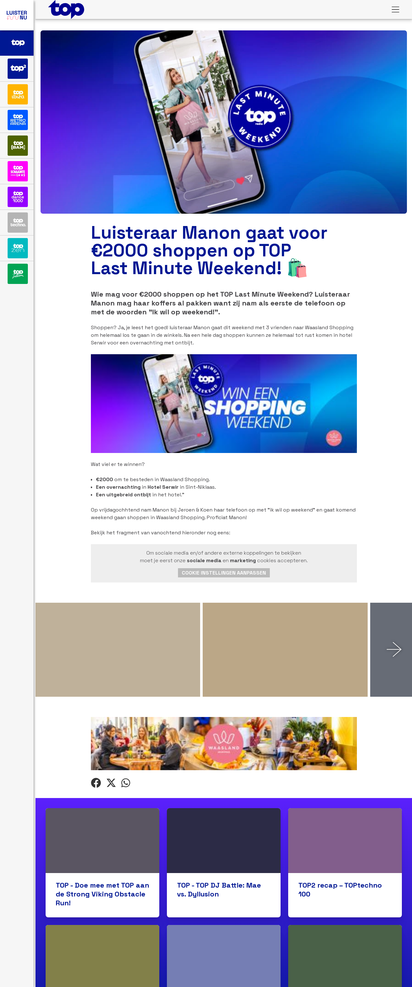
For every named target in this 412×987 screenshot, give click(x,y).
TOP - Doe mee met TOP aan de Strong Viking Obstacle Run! (102, 693)
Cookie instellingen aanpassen (224, 425)
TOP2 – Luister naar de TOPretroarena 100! (215, 805)
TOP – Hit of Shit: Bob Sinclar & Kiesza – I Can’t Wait (97, 810)
